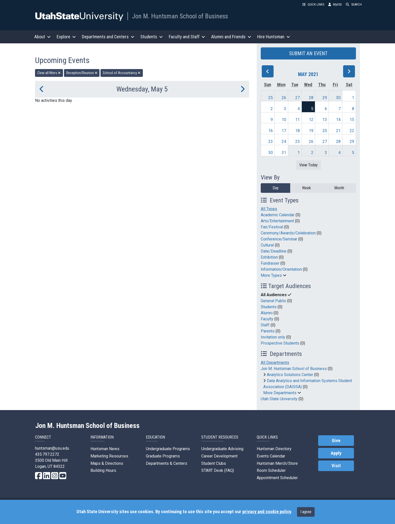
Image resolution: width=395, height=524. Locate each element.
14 (338, 119)
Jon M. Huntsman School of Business (180, 16)
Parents (268, 331)
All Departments (275, 362)
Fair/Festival (272, 227)
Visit (336, 466)
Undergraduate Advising (222, 448)
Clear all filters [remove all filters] (49, 73)
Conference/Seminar (279, 239)
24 (284, 141)
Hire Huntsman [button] (273, 36)
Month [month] (339, 188)
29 (324, 97)
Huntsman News (104, 448)
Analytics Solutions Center (290, 374)
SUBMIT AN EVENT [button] (308, 53)
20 (324, 130)
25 (270, 97)
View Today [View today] (308, 165)
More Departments (280, 392)
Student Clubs (213, 463)
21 (338, 130)
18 (297, 130)
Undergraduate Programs (168, 448)
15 (352, 119)
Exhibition (269, 257)
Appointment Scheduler (277, 477)
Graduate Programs (163, 456)
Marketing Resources (109, 456)
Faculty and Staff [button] (187, 36)
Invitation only (273, 337)
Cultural (267, 245)
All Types (269, 208)
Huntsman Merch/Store (277, 463)
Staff (265, 325)
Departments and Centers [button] (108, 36)
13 (324, 119)
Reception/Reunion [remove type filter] (81, 73)
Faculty (267, 319)
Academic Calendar (277, 214)
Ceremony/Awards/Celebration (288, 233)
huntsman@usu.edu (52, 448)
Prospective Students (280, 343)
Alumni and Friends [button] (231, 36)
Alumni (267, 313)
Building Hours (103, 470)
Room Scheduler (271, 470)
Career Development (219, 456)
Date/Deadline (273, 251)
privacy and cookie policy (266, 511)
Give (336, 440)
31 (284, 152)
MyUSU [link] (335, 4)
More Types (271, 275)
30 (338, 97)
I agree (305, 511)
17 (284, 130)
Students (269, 306)
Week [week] (306, 188)
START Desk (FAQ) (217, 470)
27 (297, 97)
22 (352, 130)
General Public (273, 300)
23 (270, 141)
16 (270, 130)
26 (284, 97)
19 (311, 130)
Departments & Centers (166, 463)
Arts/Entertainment (277, 221)
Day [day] (276, 188)
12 (311, 119)
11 (297, 119)
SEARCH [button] (354, 4)
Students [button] (151, 36)
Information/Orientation (281, 269)
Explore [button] (66, 36)
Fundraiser (270, 263)
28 (311, 97)
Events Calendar (271, 456)
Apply (336, 453)
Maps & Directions (106, 463)
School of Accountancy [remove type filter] (122, 73)
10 (284, 119)
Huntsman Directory (274, 448)
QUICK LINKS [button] (313, 4)
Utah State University (279, 398)
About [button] (42, 36)
